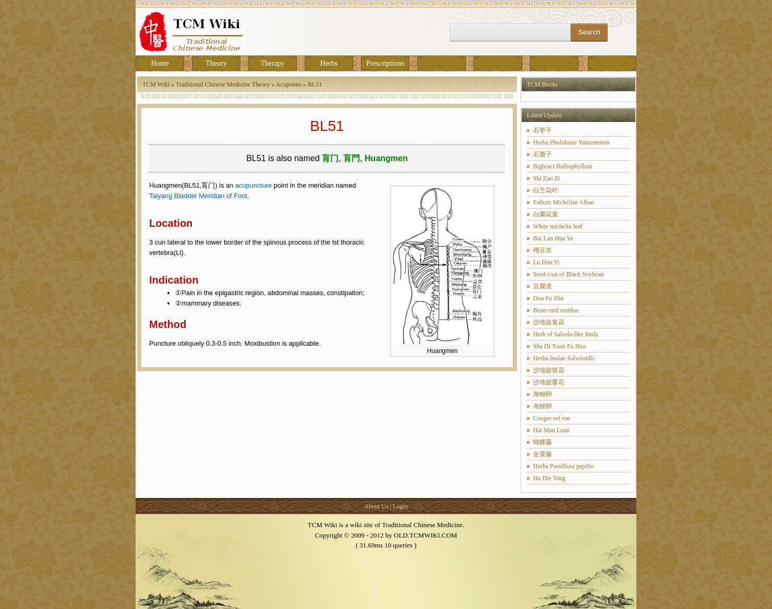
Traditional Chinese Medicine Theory (223, 84)
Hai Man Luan (551, 430)
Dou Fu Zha (548, 298)
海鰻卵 (542, 406)
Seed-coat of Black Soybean (568, 274)
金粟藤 (542, 454)
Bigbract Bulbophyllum (563, 166)
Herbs (328, 63)
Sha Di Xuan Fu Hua (559, 346)
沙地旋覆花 (548, 382)
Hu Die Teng (549, 478)
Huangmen (386, 158)
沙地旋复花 (548, 322)
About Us (376, 506)
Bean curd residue (555, 310)
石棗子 (542, 154)
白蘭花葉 (545, 214)
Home (159, 63)
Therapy (272, 63)
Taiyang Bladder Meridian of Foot (198, 196)
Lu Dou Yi (546, 262)
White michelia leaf (558, 226)
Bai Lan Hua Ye (553, 238)
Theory (216, 63)
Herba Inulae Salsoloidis (564, 358)
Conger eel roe (551, 418)
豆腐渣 (542, 286)
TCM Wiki (156, 84)
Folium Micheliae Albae (563, 202)
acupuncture (253, 185)
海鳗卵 (542, 394)
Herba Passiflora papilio (563, 466)
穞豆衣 (542, 250)
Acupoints (288, 84)
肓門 (351, 158)
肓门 (330, 158)
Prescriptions (385, 63)
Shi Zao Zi (546, 178)
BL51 (315, 84)
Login (400, 506)
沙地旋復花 (548, 370)
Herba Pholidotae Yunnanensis (571, 142)
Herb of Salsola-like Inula (565, 334)
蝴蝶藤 (542, 442)
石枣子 (542, 130)
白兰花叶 (545, 190)
